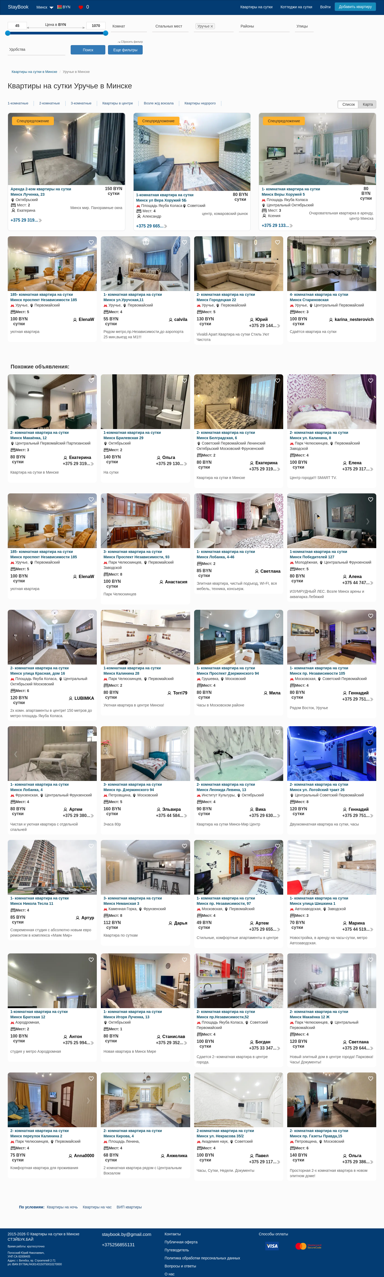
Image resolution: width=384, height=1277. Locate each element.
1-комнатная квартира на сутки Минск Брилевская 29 (132, 435)
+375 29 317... (358, 469)
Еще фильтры (125, 50)
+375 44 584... (171, 815)
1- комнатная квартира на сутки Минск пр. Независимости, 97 (226, 901)
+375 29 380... (78, 815)
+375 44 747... (358, 582)
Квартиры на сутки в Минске (54, 1234)
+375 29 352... (171, 1042)
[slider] (7, 33)
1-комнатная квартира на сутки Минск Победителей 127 (318, 554)
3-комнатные (81, 103)
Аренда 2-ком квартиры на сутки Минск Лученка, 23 (41, 192)
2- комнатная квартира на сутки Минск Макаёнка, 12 (39, 435)
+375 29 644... (358, 1048)
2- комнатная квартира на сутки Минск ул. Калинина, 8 (319, 435)
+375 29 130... (171, 463)
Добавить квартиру (355, 7)
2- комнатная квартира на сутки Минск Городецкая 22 (226, 297)
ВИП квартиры (129, 1207)
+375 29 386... (358, 1162)
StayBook (18, 7)
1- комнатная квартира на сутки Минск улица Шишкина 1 (319, 901)
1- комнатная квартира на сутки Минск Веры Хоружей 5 (291, 192)
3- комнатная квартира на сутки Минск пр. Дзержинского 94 (132, 787)
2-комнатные (49, 103)
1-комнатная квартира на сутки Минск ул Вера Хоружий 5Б (165, 197)
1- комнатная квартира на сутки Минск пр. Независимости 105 (319, 670)
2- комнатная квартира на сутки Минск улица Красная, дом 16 (39, 670)
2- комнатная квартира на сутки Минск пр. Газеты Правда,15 (319, 1133)
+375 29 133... (277, 225)
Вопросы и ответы (180, 1266)
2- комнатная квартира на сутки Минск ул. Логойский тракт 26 (319, 787)
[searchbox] (129, 26)
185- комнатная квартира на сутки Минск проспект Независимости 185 (43, 297)
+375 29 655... (265, 929)
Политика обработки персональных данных (202, 1258)
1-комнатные (18, 103)
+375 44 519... (358, 929)
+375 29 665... (152, 226)
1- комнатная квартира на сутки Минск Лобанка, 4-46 (226, 554)
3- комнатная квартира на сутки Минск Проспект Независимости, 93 (136, 554)
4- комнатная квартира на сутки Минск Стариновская (319, 297)
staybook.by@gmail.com (126, 1234)
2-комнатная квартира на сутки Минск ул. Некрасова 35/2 (225, 1133)
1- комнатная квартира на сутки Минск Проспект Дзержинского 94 (228, 670)
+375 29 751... (358, 699)
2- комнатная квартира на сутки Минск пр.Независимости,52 (226, 1014)
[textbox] (168, 26)
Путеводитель (177, 1250)
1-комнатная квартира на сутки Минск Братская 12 (39, 1014)
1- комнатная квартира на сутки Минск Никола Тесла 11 (39, 901)
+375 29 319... (26, 220)
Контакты (173, 1234)
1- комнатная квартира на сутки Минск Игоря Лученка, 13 (132, 1014)
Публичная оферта (181, 1242)
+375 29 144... (265, 325)
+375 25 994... (78, 1042)
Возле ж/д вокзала (159, 103)
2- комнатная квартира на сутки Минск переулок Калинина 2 (39, 1133)
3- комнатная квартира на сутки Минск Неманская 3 (132, 901)
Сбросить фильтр (130, 41)
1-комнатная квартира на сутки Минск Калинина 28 (132, 670)
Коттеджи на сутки (296, 7)
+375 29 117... (265, 1162)
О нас (169, 1274)
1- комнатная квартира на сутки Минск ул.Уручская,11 (132, 297)
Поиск (88, 50)
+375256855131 (118, 1244)
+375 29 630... (265, 815)
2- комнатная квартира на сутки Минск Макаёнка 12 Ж (319, 1014)
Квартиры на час (97, 1207)
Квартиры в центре (117, 103)
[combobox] (129, 27)
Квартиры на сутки (257, 7)
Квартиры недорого (200, 103)
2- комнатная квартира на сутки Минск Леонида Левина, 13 (226, 787)
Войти (325, 7)
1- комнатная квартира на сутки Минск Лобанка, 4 (39, 787)
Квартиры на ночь (62, 1207)
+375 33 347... (265, 1048)
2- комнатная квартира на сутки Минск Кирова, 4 (132, 1133)
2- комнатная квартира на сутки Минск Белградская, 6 (226, 435)
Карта (368, 104)
